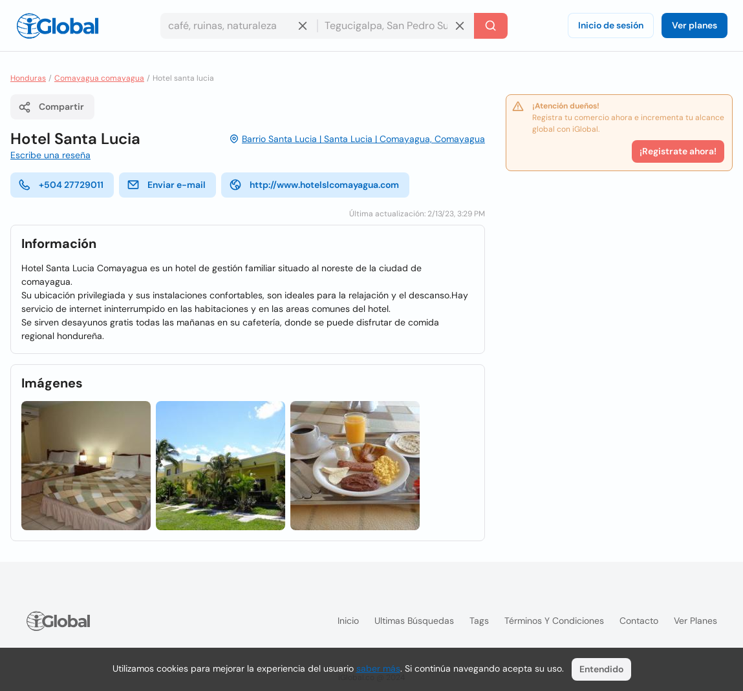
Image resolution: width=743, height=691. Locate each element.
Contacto (638, 620)
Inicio (348, 620)
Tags (479, 620)
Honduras (28, 78)
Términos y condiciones (554, 620)
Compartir (51, 107)
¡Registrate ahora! (678, 151)
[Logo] (58, 26)
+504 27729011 (60, 184)
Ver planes (694, 25)
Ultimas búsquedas (414, 620)
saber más (378, 668)
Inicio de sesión (610, 25)
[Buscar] (491, 26)
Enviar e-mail (166, 184)
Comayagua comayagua (99, 78)
